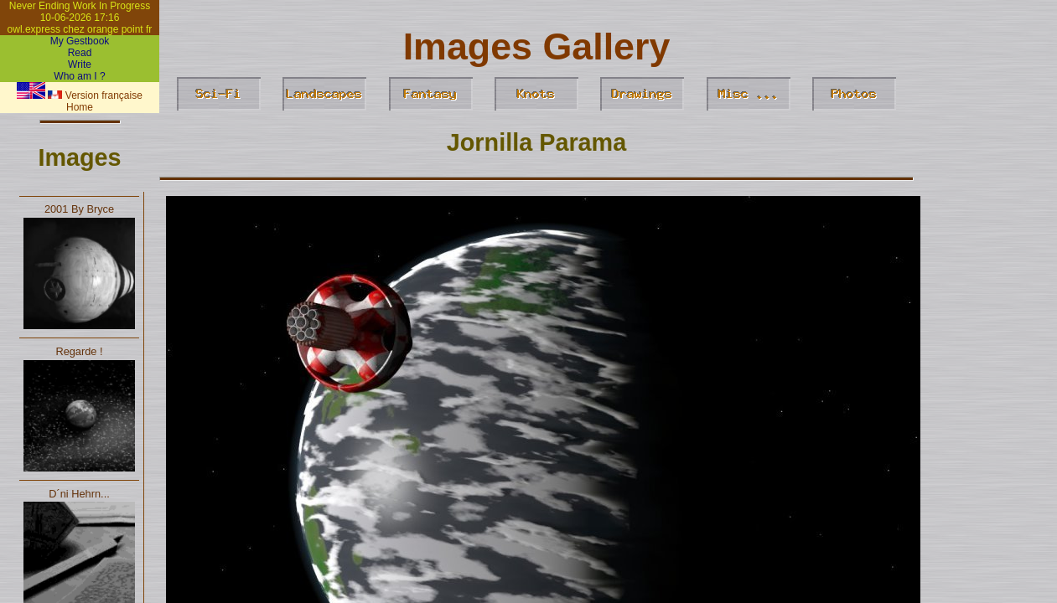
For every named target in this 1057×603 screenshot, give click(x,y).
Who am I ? (79, 76)
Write (79, 64)
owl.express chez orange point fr (80, 29)
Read (80, 53)
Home (79, 107)
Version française (95, 95)
